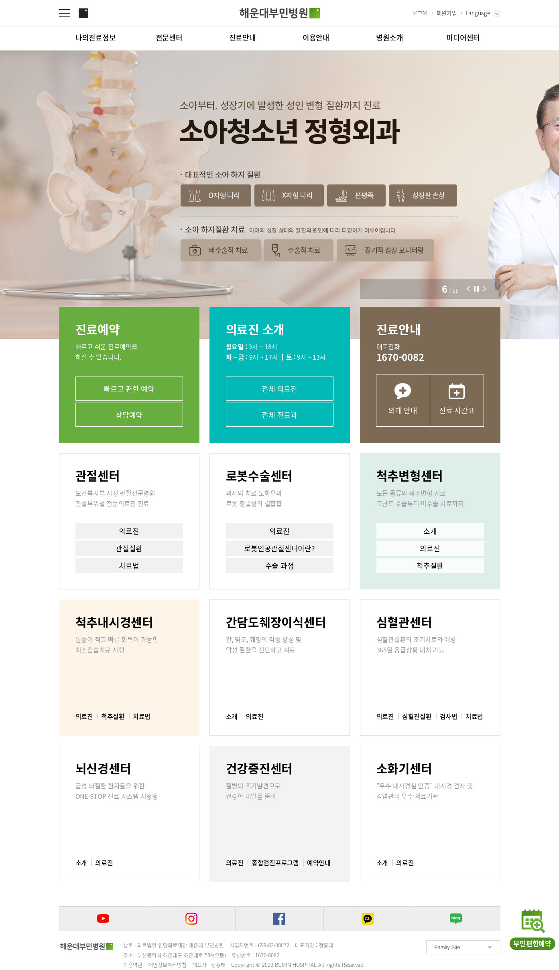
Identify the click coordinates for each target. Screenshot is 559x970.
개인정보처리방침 (167, 964)
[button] (468, 289)
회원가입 (447, 13)
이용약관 (132, 964)
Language (478, 13)
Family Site (447, 947)
